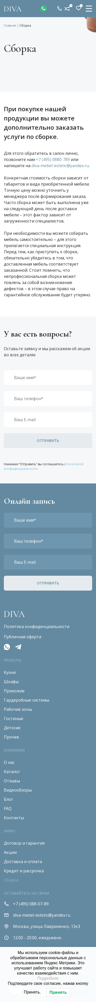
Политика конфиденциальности (36, 626)
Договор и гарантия (24, 843)
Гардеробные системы (26, 700)
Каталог (12, 771)
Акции (10, 852)
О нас (9, 762)
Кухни (10, 672)
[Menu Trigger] (89, 8)
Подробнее (48, 978)
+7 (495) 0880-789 (53, 159)
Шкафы (11, 681)
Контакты (14, 818)
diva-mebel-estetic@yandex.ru (60, 165)
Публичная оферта (22, 637)
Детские (12, 728)
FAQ (8, 808)
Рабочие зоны (18, 709)
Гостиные (13, 718)
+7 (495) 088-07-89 (59, 8)
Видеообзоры (18, 790)
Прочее (11, 737)
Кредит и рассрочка (24, 871)
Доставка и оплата (23, 861)
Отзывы (12, 781)
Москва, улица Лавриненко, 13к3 (42, 926)
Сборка (11, 880)
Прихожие (14, 691)
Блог (8, 799)
